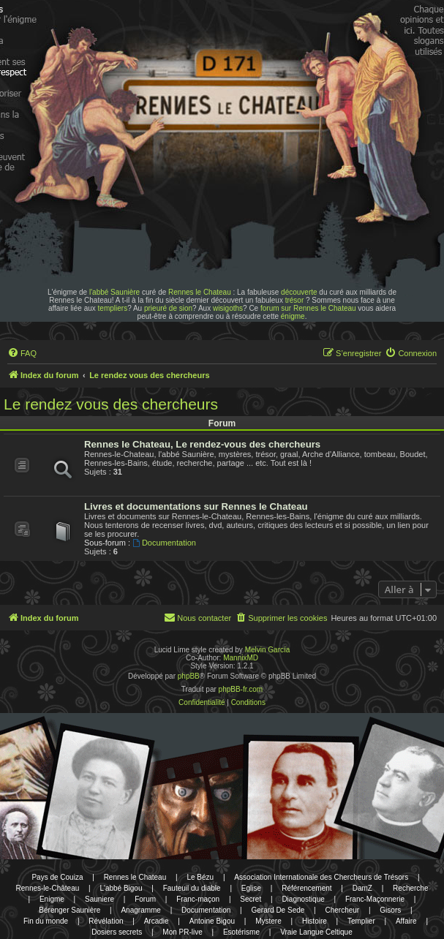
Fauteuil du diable (192, 888)
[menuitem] (22, 353)
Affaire (406, 921)
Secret (250, 899)
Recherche (410, 888)
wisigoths (228, 308)
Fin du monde (45, 921)
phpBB (189, 676)
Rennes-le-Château (48, 888)
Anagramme (140, 910)
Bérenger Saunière (69, 910)
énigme (293, 316)
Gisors (390, 910)
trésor (294, 300)
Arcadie (156, 921)
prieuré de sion (168, 308)
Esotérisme (241, 932)
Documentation (164, 542)
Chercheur (342, 910)
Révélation (106, 921)
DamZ (362, 888)
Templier (361, 921)
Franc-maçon (197, 899)
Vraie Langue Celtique (316, 932)
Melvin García (267, 650)
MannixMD (240, 658)
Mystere (268, 921)
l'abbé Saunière (114, 292)
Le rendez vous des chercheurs (111, 404)
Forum (145, 899)
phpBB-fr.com (241, 689)
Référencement (306, 888)
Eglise (251, 888)
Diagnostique (303, 899)
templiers (113, 308)
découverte (299, 292)
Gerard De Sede (278, 910)
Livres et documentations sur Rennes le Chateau (196, 506)
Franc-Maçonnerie (375, 899)
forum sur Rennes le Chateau (308, 308)
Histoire (314, 921)
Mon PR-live (182, 932)
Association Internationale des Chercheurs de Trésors (321, 877)
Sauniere (99, 899)
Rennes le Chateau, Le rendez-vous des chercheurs (202, 444)
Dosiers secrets (116, 932)
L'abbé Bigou (120, 888)
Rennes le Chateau (199, 292)
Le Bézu (200, 877)
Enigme (51, 899)
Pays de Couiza (57, 877)
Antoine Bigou (212, 921)
